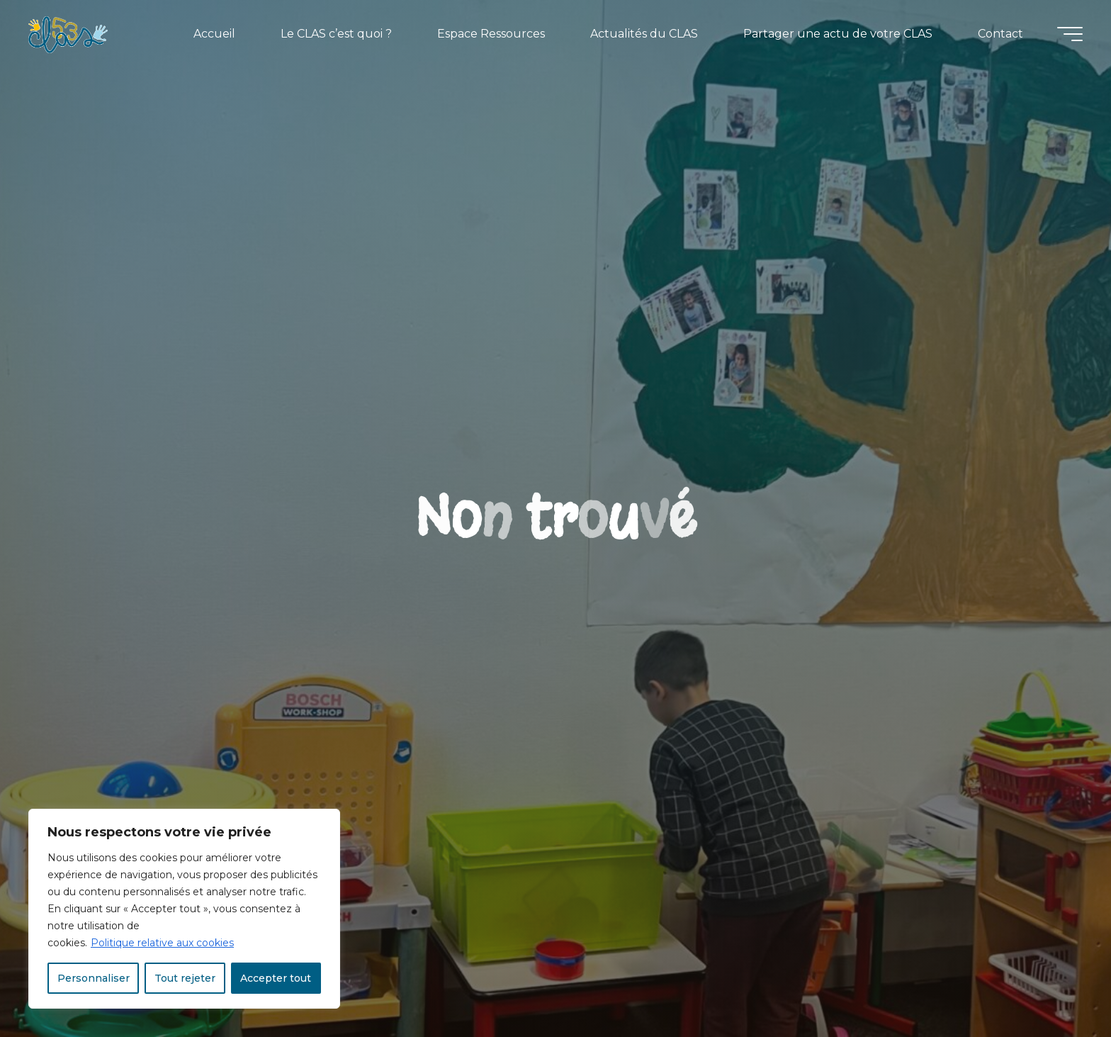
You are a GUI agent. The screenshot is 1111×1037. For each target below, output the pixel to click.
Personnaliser (93, 978)
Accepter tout (275, 978)
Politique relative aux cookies (162, 942)
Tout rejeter (184, 978)
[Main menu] (1070, 34)
